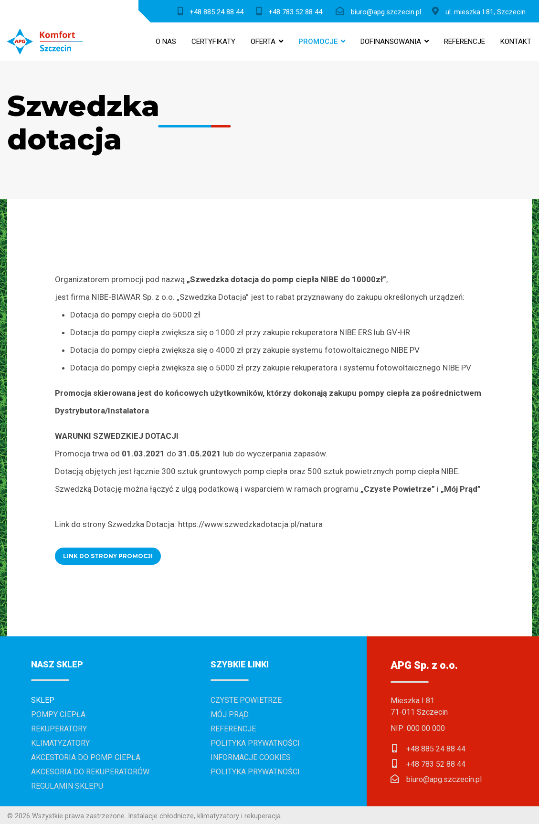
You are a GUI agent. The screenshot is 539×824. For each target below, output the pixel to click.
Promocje (318, 41)
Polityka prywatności (255, 743)
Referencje (464, 41)
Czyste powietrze (246, 700)
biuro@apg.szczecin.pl (444, 779)
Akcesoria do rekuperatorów (90, 771)
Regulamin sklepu (67, 786)
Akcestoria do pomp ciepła (85, 757)
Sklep (42, 700)
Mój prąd (230, 714)
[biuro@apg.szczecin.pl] (380, 11)
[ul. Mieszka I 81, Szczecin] (481, 11)
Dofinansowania (390, 41)
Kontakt (515, 41)
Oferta (263, 41)
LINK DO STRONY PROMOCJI (108, 556)
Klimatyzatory (60, 743)
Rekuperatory (59, 728)
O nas (166, 41)
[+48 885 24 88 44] (212, 11)
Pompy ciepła (58, 714)
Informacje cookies (251, 757)
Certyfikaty (213, 41)
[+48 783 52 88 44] (291, 11)
